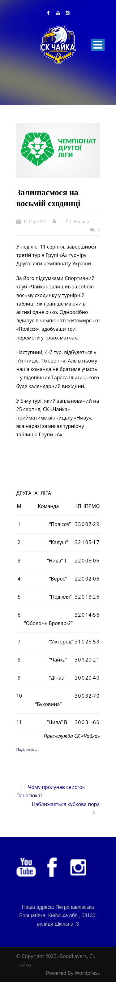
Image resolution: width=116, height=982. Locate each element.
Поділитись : (27, 749)
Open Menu (98, 45)
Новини (81, 221)
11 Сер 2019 (35, 221)
